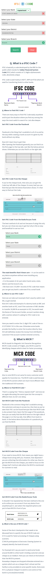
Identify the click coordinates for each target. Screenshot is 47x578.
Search (16, 49)
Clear (32, 49)
